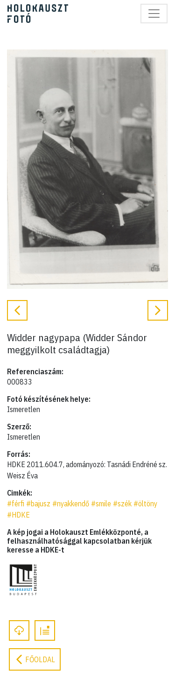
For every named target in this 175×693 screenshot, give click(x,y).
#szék (122, 503)
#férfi (15, 503)
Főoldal (34, 659)
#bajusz (38, 503)
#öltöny (145, 503)
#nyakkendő (70, 503)
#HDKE (18, 514)
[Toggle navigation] (154, 13)
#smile (101, 503)
